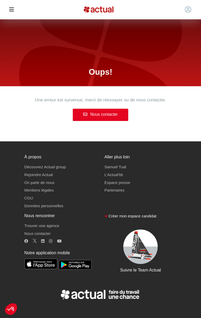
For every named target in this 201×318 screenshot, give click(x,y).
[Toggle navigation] (11, 10)
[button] (11, 309)
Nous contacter (100, 114)
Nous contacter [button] (37, 233)
